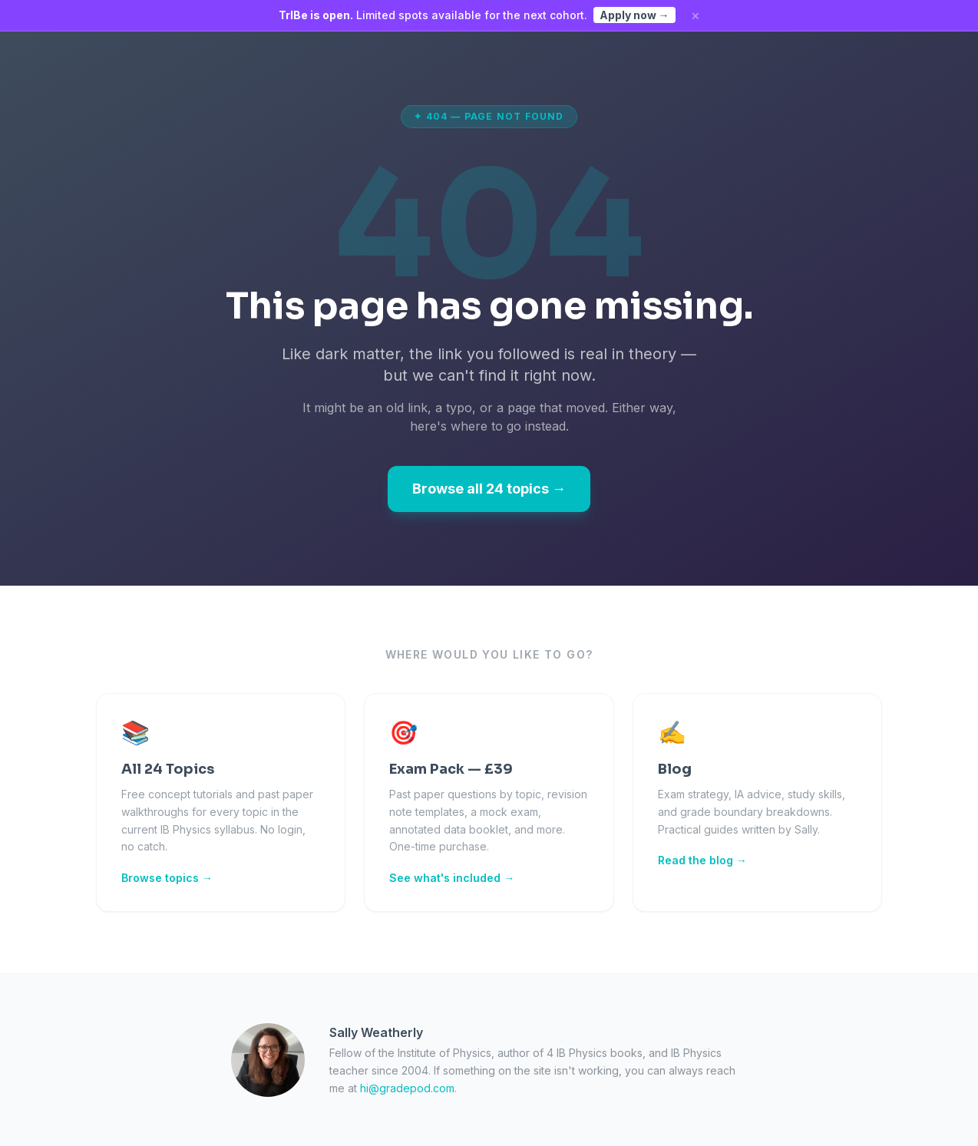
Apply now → (634, 14)
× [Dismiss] (695, 15)
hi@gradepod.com (407, 1088)
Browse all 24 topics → (489, 489)
